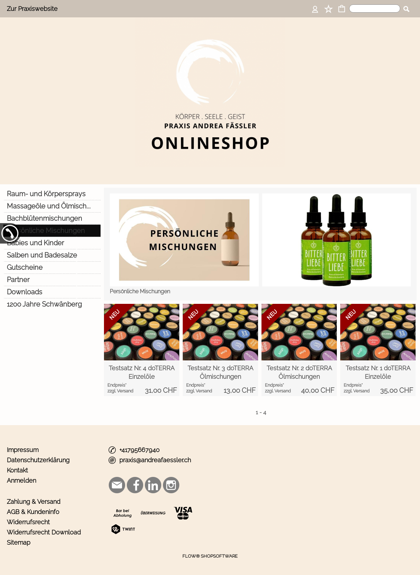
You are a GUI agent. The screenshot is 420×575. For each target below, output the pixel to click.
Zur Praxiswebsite (32, 8)
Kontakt (17, 470)
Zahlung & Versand (33, 501)
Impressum (23, 449)
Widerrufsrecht (28, 522)
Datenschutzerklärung (38, 460)
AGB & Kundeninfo (33, 511)
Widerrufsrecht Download (44, 532)
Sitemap (18, 542)
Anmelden (21, 480)
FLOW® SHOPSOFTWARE (210, 556)
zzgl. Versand (120, 390)
